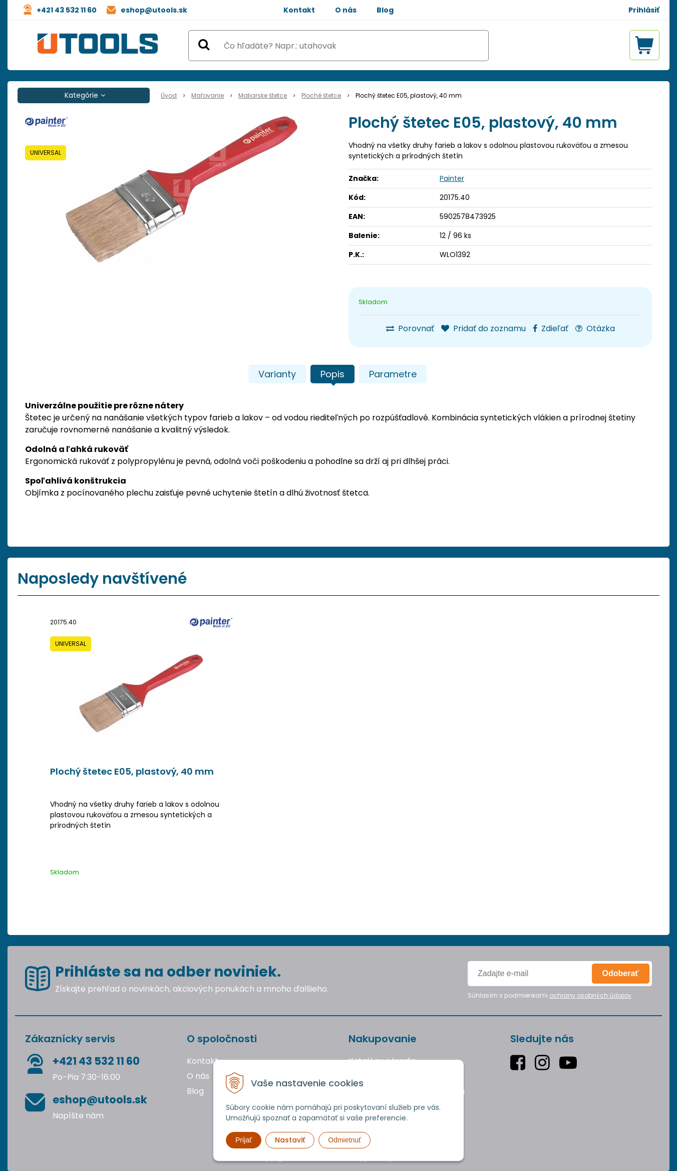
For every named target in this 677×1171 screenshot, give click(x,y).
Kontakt (299, 10)
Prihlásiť (643, 10)
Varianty (277, 374)
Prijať (243, 1140)
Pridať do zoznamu (483, 328)
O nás (346, 10)
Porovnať (410, 328)
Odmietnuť (344, 1140)
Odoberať (620, 973)
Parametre (393, 374)
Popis (332, 374)
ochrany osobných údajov (590, 995)
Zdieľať (550, 328)
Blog (385, 10)
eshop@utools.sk (154, 10)
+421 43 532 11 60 (67, 10)
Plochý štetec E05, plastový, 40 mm (132, 772)
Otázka (595, 328)
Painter (452, 178)
